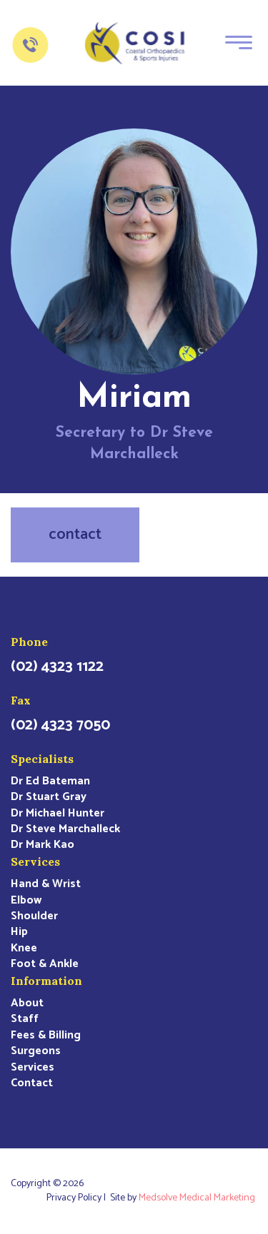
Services (35, 861)
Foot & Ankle (45, 964)
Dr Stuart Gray (48, 797)
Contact (32, 1083)
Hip (19, 932)
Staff (25, 1019)
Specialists (42, 759)
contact (75, 534)
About (27, 1003)
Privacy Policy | (78, 1198)
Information (46, 980)
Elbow (26, 901)
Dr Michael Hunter (57, 813)
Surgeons (36, 1051)
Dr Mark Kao (42, 845)
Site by (183, 1198)
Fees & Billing (46, 1035)
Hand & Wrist (46, 884)
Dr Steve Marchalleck (65, 829)
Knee (24, 948)
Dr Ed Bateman (50, 781)
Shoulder (34, 916)
